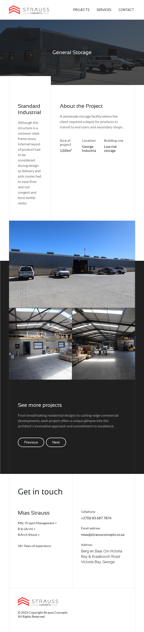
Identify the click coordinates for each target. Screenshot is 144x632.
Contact (126, 10)
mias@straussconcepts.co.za (102, 534)
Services (104, 10)
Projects (81, 10)
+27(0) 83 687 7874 (96, 518)
